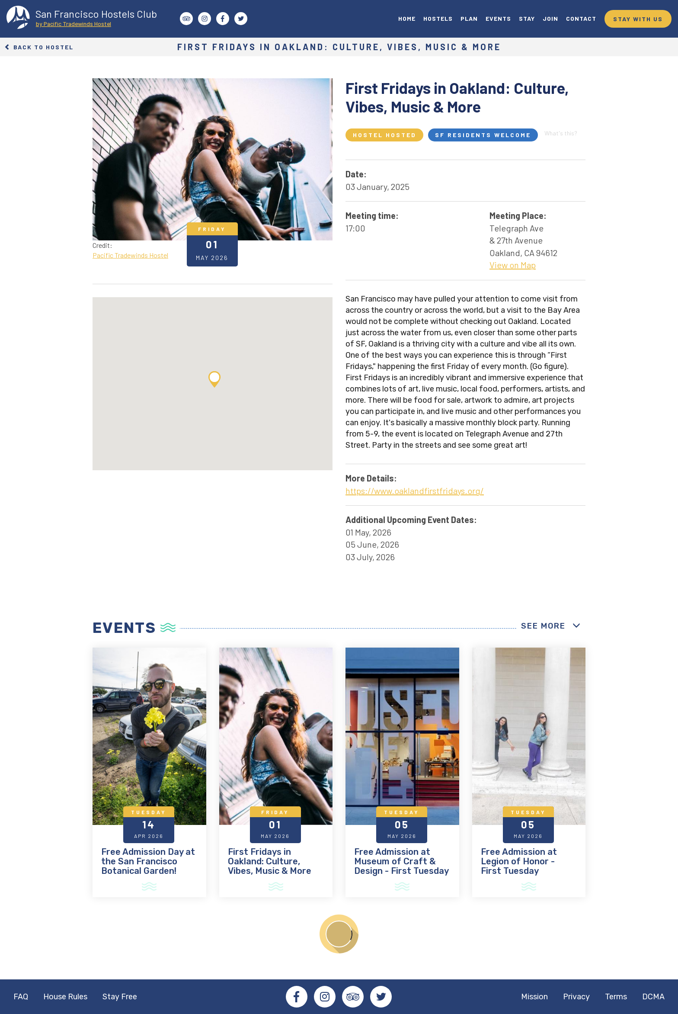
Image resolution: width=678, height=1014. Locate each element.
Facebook (296, 997)
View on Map (512, 265)
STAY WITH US (638, 18)
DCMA (653, 996)
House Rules (65, 996)
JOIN (550, 18)
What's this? (560, 133)
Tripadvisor (353, 997)
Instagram (325, 997)
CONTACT (581, 18)
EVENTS (498, 18)
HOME (407, 18)
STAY (527, 18)
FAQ (20, 996)
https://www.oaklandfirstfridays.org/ (414, 490)
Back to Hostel (39, 47)
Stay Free (119, 996)
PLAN (469, 18)
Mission (534, 996)
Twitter (381, 997)
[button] (214, 379)
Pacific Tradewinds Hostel (130, 255)
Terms (616, 996)
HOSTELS (438, 18)
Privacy (576, 996)
